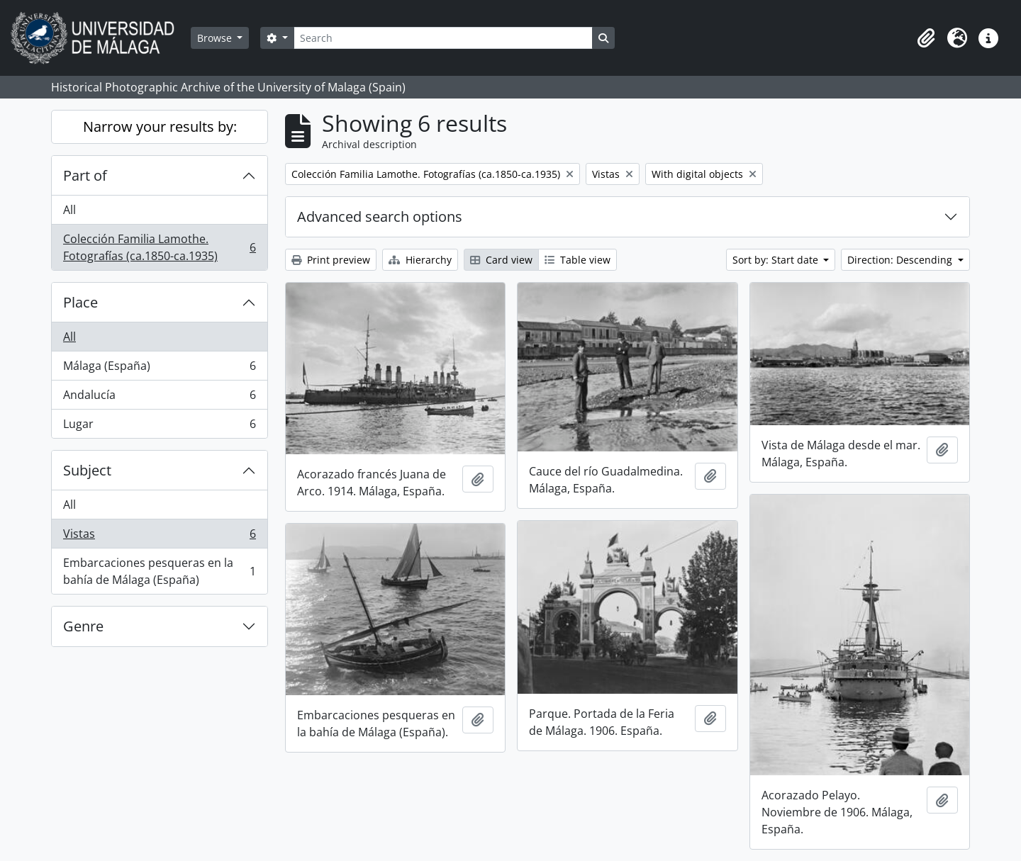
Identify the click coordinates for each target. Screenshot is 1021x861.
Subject (87, 470)
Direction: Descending (901, 259)
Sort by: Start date (776, 259)
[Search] (443, 38)
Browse (216, 38)
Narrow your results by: (160, 126)
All (69, 210)
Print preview (330, 259)
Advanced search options (379, 216)
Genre (83, 626)
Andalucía (159, 398)
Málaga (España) (159, 369)
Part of (85, 175)
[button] (926, 38)
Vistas (159, 536)
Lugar (159, 426)
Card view (501, 259)
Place (80, 302)
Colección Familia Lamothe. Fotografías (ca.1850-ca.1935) (159, 247)
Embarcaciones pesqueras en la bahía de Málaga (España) (159, 571)
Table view (577, 259)
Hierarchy (420, 259)
